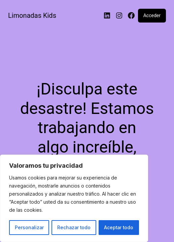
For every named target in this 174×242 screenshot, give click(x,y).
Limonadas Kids (32, 15)
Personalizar (29, 227)
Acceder (152, 15)
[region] (74, 198)
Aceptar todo (119, 227)
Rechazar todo (74, 227)
